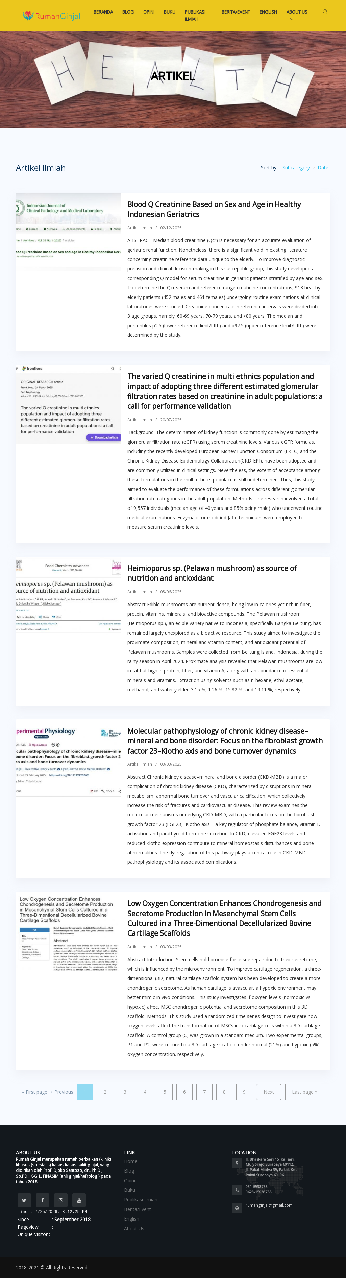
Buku (169, 12)
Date (323, 167)
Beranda (103, 12)
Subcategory (296, 167)
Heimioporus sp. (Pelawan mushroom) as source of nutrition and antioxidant (212, 573)
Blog (128, 12)
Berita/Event (236, 12)
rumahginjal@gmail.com (269, 1205)
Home (131, 1161)
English (268, 12)
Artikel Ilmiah (139, 228)
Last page (304, 1092)
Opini (148, 12)
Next (269, 1092)
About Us (297, 12)
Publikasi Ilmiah (195, 15)
